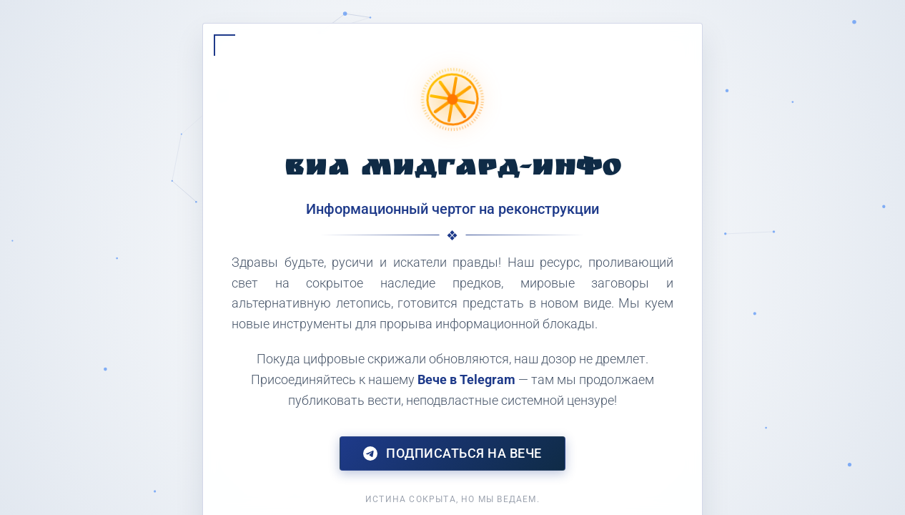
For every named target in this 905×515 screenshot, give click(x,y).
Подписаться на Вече (452, 453)
